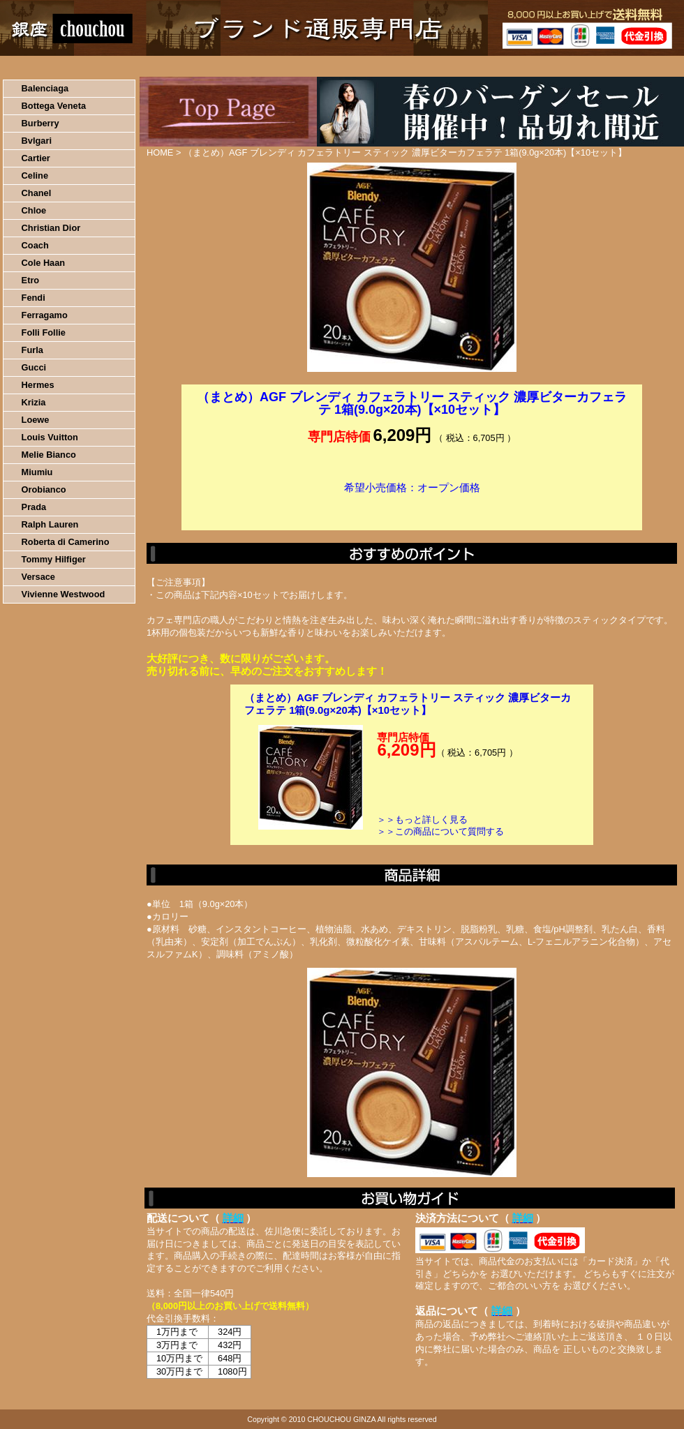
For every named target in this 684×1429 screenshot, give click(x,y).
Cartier (36, 158)
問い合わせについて (516, 66)
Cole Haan (44, 262)
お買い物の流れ (145, 66)
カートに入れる (411, 508)
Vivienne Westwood (63, 594)
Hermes (38, 385)
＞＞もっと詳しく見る (422, 819)
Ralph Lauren (50, 524)
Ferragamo (45, 315)
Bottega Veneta (54, 105)
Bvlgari (37, 140)
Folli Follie (44, 332)
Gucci (34, 367)
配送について (333, 66)
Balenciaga (45, 88)
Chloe (34, 210)
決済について (242, 66)
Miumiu (37, 472)
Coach (35, 245)
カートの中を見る (611, 66)
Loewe (36, 419)
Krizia (34, 402)
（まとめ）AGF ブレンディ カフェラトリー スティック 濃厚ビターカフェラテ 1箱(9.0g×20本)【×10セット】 (407, 703)
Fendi (33, 297)
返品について (424, 66)
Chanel (37, 193)
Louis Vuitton (50, 437)
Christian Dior (51, 228)
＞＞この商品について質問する (440, 831)
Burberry (40, 123)
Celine (35, 175)
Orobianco (44, 489)
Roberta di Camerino (66, 542)
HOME (61, 66)
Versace (38, 576)
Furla (32, 350)
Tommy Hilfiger (54, 559)
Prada (34, 507)
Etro (31, 280)
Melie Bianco (49, 454)
